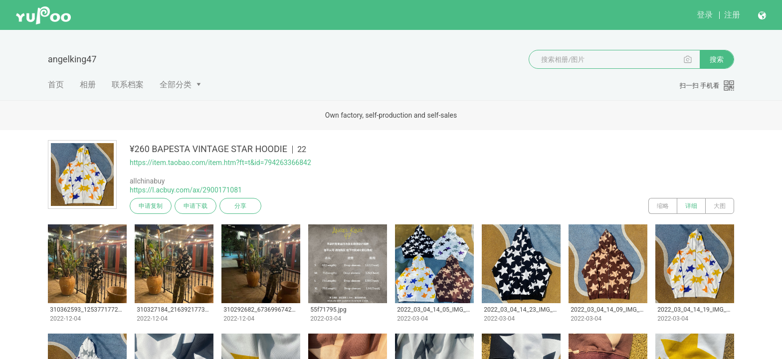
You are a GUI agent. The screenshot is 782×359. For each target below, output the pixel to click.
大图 (720, 205)
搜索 (717, 59)
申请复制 (151, 205)
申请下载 (195, 205)
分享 (240, 205)
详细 (691, 205)
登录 (705, 14)
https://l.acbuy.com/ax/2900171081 (186, 190)
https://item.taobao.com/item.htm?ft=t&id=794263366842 (220, 163)
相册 (88, 84)
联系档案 (128, 84)
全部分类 (176, 84)
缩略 (663, 205)
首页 (56, 84)
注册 (732, 14)
